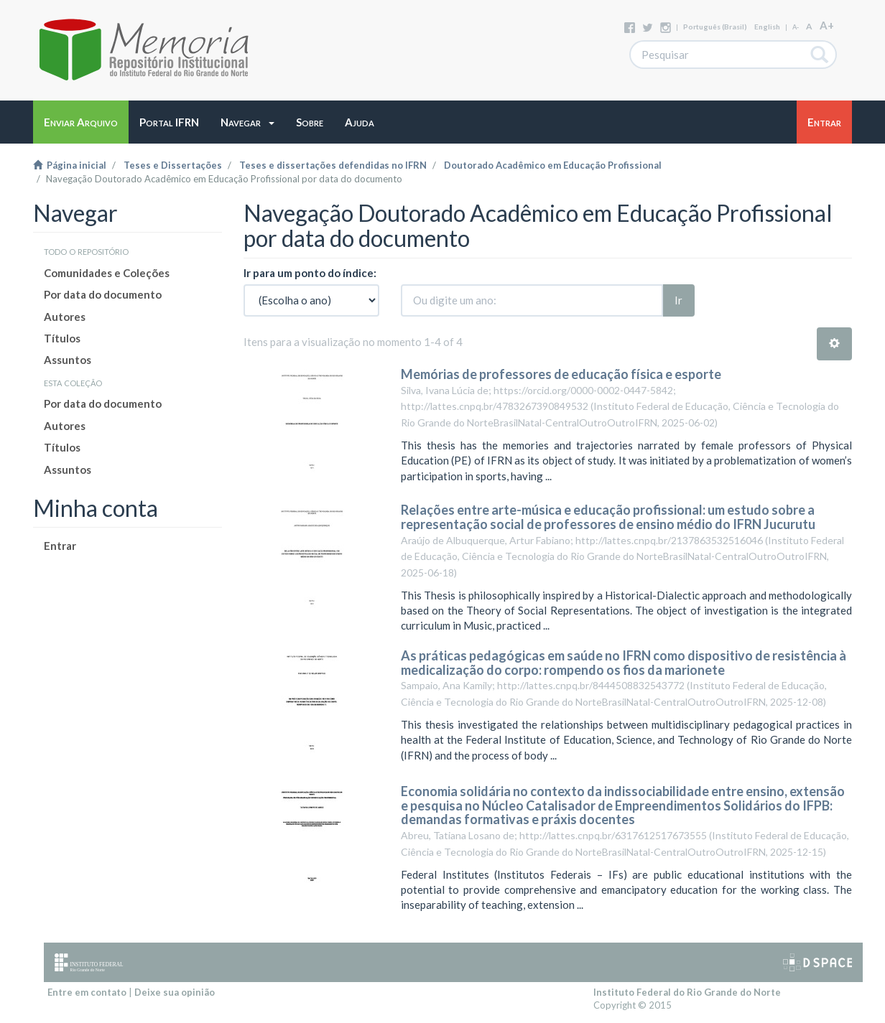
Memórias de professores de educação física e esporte (561, 374)
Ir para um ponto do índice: (310, 272)
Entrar (60, 545)
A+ (827, 25)
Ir (678, 300)
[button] (247, 122)
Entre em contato (86, 992)
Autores (64, 316)
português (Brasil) (715, 26)
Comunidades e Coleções (107, 272)
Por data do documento (103, 294)
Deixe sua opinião (174, 992)
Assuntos (67, 359)
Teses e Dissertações (173, 165)
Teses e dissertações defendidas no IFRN (333, 165)
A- (795, 27)
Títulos (62, 338)
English (767, 26)
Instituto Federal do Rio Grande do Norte (687, 992)
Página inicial (69, 165)
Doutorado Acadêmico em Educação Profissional (553, 165)
